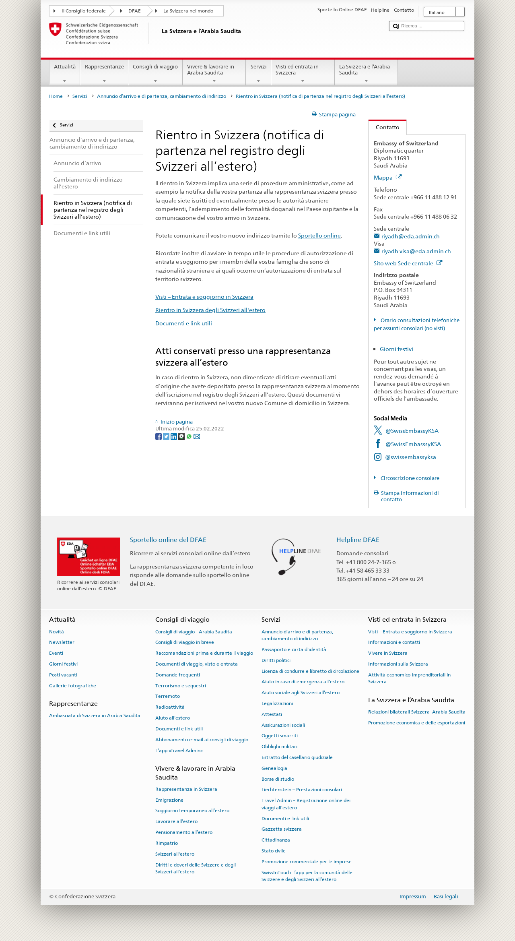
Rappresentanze (104, 74)
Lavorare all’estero (176, 821)
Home (56, 96)
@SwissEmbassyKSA (412, 430)
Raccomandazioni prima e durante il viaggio (204, 653)
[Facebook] (159, 436)
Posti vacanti (63, 675)
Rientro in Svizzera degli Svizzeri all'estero (210, 309)
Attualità (65, 74)
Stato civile (274, 851)
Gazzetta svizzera (282, 829)
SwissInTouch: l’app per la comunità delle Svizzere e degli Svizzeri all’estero (307, 875)
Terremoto (167, 696)
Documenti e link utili (183, 323)
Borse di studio (278, 779)
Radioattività (170, 707)
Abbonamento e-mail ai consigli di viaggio (201, 739)
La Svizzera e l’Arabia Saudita (366, 74)
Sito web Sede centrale (408, 263)
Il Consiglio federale (84, 11)
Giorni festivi (396, 348)
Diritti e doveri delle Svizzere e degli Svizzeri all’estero (195, 868)
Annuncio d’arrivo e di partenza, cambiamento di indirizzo (161, 96)
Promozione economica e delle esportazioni (416, 723)
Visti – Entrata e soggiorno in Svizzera (204, 296)
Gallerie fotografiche (72, 685)
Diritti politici (276, 660)
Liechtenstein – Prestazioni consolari (302, 789)
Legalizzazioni (277, 703)
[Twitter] (167, 436)
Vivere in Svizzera (388, 653)
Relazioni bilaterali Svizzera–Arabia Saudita (417, 712)
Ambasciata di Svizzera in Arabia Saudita (94, 715)
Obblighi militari (279, 746)
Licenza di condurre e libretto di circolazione (310, 671)
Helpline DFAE (357, 540)
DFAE (134, 11)
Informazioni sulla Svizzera (398, 664)
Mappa (388, 177)
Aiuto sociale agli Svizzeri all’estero (301, 692)
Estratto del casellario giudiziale (297, 757)
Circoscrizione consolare (409, 478)
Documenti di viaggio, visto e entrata (196, 664)
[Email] (197, 436)
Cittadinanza (276, 840)
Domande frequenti (177, 675)
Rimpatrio (166, 843)
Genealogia (274, 768)
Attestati (272, 714)
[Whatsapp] (190, 436)
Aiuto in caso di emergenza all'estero (303, 682)
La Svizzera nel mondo (188, 11)
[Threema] (182, 436)
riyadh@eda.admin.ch (410, 236)
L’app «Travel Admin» (179, 750)
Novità (56, 631)
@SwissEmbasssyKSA (413, 444)
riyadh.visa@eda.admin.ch (416, 251)
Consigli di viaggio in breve (184, 642)
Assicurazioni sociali (283, 725)
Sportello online (319, 235)
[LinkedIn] (174, 436)
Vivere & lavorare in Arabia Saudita (214, 74)
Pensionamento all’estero (183, 832)
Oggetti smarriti (280, 735)
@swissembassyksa (410, 456)
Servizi (258, 74)
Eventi (56, 653)
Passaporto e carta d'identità (294, 649)
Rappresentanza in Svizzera (186, 789)
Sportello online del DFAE (168, 540)
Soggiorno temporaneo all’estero (192, 810)
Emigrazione (169, 799)
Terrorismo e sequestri (180, 685)
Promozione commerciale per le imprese (307, 861)
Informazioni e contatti (394, 642)
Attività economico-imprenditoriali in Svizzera (409, 678)
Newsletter (61, 642)
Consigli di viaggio (155, 74)
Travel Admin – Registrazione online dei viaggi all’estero (306, 804)
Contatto (384, 127)
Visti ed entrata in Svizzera (303, 74)
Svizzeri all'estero (174, 854)
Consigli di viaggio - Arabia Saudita (193, 631)
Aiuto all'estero (172, 718)
